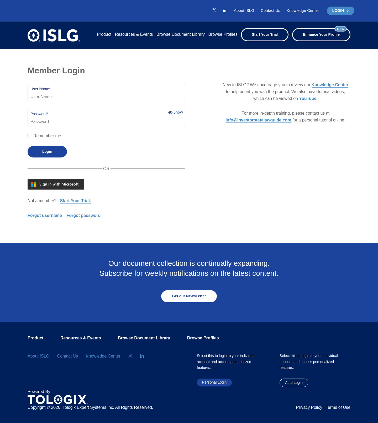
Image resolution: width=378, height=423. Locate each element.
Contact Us (270, 10)
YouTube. (308, 98)
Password (39, 114)
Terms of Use (338, 407)
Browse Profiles (223, 34)
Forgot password (83, 215)
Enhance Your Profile (324, 32)
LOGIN (340, 10)
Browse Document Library (180, 34)
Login (47, 151)
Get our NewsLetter (189, 296)
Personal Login (214, 382)
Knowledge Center (303, 10)
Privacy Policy (309, 407)
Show (178, 112)
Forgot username (45, 215)
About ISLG (244, 10)
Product (104, 34)
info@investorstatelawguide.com (258, 120)
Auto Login (294, 382)
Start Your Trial (265, 34)
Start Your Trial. (75, 200)
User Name (40, 89)
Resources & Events (134, 34)
